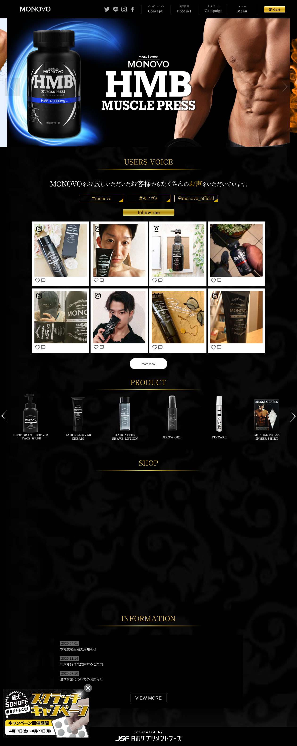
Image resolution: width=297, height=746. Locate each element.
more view (148, 364)
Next (293, 414)
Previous (4, 414)
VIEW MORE (148, 695)
